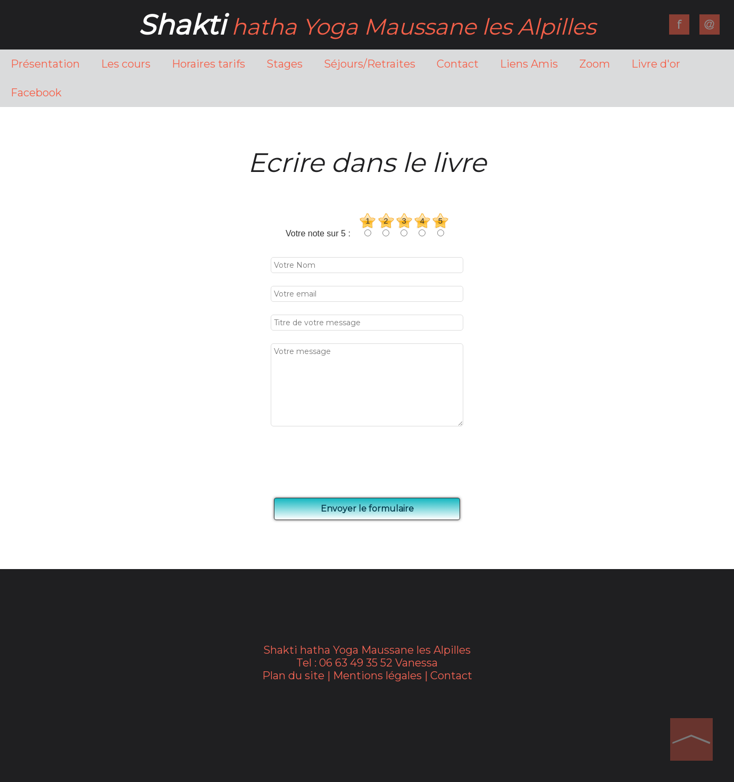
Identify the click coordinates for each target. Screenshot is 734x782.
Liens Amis (529, 63)
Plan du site (293, 675)
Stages (284, 63)
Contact (458, 63)
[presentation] (355, 462)
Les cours (126, 63)
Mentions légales (377, 675)
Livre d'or (655, 63)
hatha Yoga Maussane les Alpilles (367, 26)
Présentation (45, 63)
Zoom (594, 63)
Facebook (36, 92)
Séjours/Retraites (369, 63)
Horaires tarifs (208, 63)
